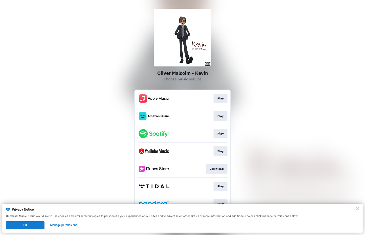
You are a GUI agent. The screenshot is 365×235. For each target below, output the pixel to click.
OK (25, 225)
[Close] (357, 209)
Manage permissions (63, 225)
